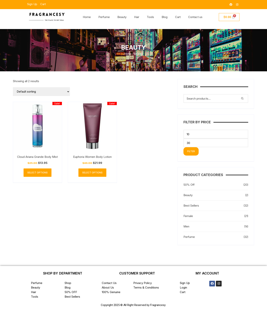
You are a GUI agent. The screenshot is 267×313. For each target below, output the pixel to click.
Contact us (195, 17)
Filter (191, 151)
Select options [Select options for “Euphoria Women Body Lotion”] (92, 172)
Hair (136, 17)
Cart (178, 17)
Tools (150, 17)
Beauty (121, 17)
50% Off (189, 184)
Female (188, 216)
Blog (164, 17)
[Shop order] (41, 91)
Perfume (104, 17)
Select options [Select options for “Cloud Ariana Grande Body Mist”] (37, 172)
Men (186, 226)
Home (87, 17)
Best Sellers (191, 205)
